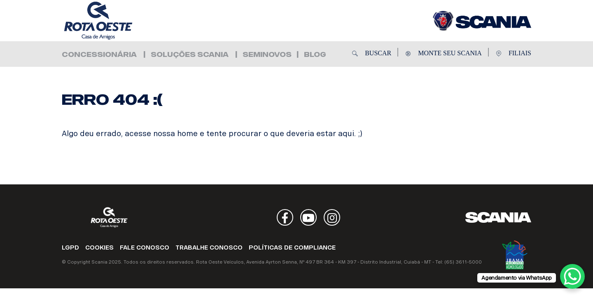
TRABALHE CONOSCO (209, 247)
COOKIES (99, 247)
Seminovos (267, 55)
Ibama (514, 254)
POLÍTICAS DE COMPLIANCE (292, 247)
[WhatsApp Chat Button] (572, 276)
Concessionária (99, 55)
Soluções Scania (190, 55)
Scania (498, 217)
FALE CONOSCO (144, 247)
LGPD (70, 247)
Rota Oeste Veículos (111, 20)
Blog (315, 55)
